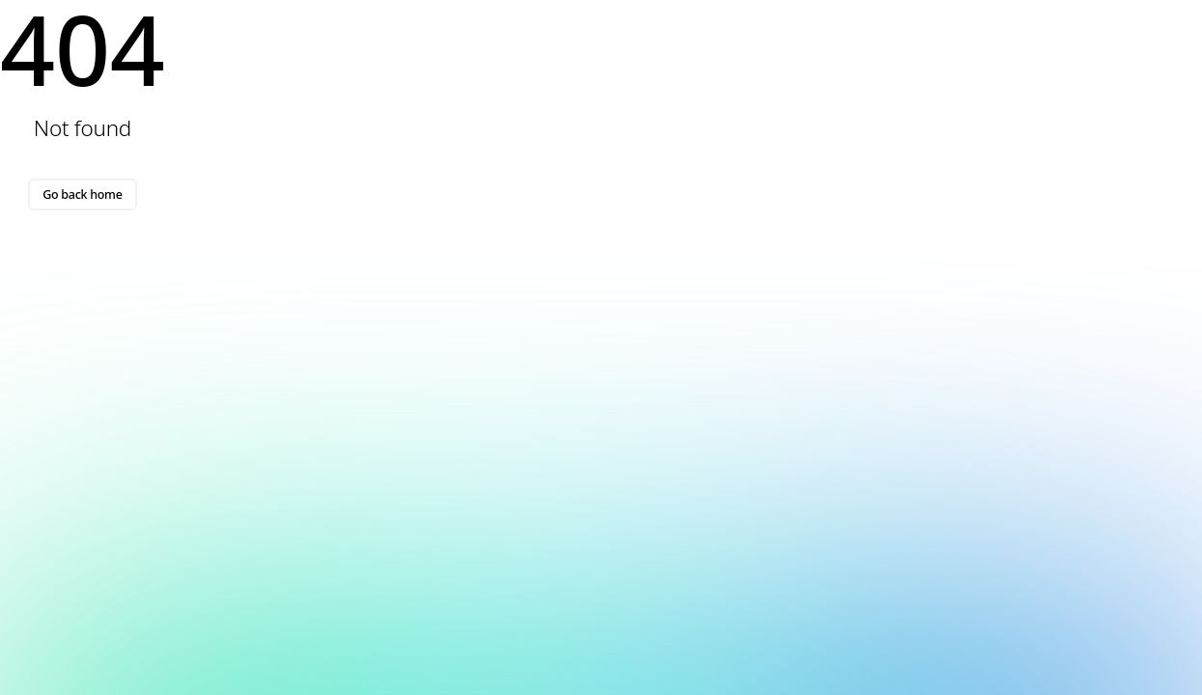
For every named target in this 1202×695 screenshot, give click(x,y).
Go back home (82, 194)
